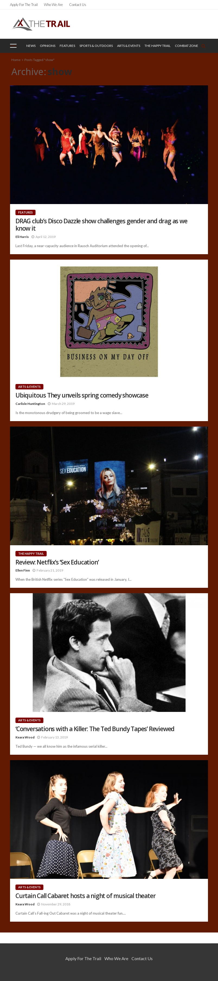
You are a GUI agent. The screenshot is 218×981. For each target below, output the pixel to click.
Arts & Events (128, 46)
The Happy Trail (158, 46)
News (31, 46)
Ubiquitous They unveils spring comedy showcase (81, 395)
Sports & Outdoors (96, 46)
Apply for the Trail (24, 4)
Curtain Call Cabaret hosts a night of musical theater (85, 895)
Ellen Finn (22, 570)
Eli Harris (22, 237)
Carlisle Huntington (30, 404)
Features (67, 46)
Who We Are (53, 4)
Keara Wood (24, 737)
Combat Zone (186, 46)
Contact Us (77, 4)
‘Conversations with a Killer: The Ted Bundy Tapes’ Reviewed (94, 728)
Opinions (47, 46)
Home (16, 60)
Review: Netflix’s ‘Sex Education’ (56, 562)
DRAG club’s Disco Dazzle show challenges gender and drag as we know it (101, 224)
